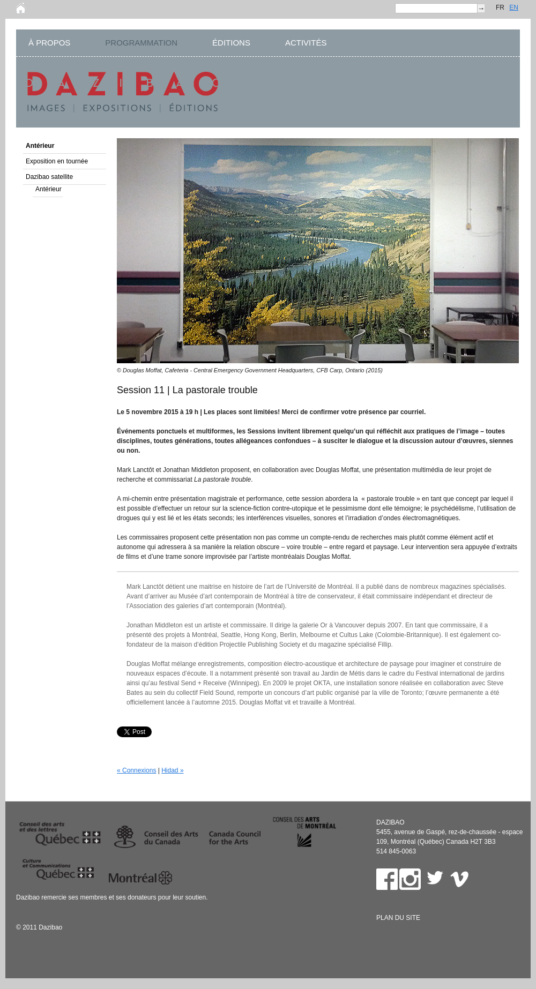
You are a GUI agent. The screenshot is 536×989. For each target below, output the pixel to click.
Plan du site (398, 917)
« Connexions (136, 770)
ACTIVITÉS (306, 42)
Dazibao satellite (49, 177)
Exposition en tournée (57, 161)
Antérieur (40, 145)
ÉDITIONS (231, 42)
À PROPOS (49, 42)
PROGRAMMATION (141, 42)
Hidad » (172, 770)
